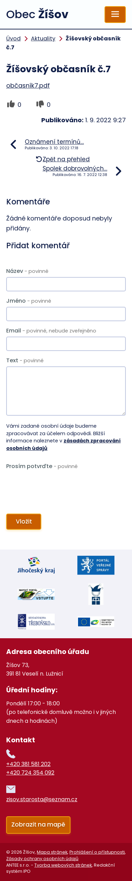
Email (51, 331)
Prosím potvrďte (42, 466)
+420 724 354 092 (30, 773)
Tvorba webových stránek (63, 865)
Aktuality (43, 38)
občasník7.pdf (28, 85)
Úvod (13, 38)
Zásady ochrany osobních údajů (42, 858)
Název (27, 271)
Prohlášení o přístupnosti (97, 852)
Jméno (28, 301)
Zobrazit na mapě (38, 824)
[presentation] (57, 488)
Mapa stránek (52, 852)
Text (25, 360)
